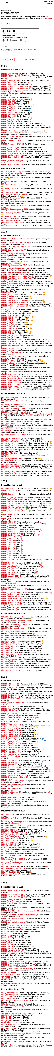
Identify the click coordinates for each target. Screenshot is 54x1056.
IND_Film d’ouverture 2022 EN (12, 1037)
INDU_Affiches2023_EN (10, 872)
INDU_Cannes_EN (8, 1004)
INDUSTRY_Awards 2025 (10, 440)
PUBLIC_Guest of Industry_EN (12, 157)
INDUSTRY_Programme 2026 (12, 205)
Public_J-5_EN (6, 941)
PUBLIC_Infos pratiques (10, 131)
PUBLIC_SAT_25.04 (8, 82)
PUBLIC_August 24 (8, 514)
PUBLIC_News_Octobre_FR (11, 902)
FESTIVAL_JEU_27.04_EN (10, 729)
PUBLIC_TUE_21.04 (8, 109)
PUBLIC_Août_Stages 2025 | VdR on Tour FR (17, 278)
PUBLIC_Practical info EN (10, 343)
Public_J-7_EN (6, 935)
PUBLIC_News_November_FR (12, 898)
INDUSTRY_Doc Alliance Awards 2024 (15, 632)
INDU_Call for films (8, 998)
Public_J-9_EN (6, 929)
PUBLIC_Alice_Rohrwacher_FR (12, 785)
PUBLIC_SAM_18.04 (8, 122)
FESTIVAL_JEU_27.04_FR (10, 727)
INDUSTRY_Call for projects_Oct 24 (14, 624)
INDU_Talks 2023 (7, 850)
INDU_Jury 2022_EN (9, 1028)
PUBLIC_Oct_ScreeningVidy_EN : (13, 261)
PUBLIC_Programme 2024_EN (12, 593)
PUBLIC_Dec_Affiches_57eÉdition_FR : (15, 242)
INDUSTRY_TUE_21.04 (9, 185)
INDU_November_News (10, 995)
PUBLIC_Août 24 (7, 518)
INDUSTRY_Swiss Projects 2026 (13, 198)
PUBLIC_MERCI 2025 (9, 298)
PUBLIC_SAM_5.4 (8, 338)
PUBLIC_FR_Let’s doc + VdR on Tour (14, 503)
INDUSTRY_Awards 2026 (10, 177)
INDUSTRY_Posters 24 (9, 671)
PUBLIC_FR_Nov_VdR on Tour (12, 499)
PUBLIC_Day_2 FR (8, 555)
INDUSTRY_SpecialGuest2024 (12, 665)
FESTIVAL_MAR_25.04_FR (11, 734)
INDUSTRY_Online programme (12, 174)
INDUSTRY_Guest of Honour (11, 226)
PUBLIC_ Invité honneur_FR (11, 386)
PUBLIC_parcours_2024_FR (11, 578)
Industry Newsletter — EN (17, 41)
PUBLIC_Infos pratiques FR (11, 345)
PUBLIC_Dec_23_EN (9, 490)
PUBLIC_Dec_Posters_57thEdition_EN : (15, 239)
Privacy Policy (26, 49)
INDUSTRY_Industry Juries (11, 216)
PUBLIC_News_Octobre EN (11, 900)
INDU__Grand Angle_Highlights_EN (14, 855)
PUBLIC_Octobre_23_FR (10, 695)
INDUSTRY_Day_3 (7, 647)
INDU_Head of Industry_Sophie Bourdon (16, 1009)
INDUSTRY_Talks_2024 (9, 652)
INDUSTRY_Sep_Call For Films (12, 825)
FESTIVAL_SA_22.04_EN (10, 749)
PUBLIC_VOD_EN (7, 293)
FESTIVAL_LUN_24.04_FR (11, 742)
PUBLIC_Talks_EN (8, 349)
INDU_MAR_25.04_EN (9, 840)
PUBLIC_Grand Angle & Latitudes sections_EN (18, 969)
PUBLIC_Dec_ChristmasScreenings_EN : (16, 246)
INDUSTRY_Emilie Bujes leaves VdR (14, 202)
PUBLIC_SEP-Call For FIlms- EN (12, 703)
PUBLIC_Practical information (12, 127)
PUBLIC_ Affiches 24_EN (10, 608)
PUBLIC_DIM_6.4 (7, 334)
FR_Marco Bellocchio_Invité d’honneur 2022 (17, 984)
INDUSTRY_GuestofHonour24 (12, 667)
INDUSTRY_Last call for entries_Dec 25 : (16, 397)
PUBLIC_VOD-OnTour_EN (10, 714)
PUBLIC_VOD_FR (7, 295)
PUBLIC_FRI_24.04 (8, 97)
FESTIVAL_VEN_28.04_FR (11, 721)
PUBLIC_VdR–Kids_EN (9, 775)
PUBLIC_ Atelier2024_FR (10, 596)
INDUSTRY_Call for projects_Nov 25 (14, 408)
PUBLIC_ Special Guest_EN (11, 600)
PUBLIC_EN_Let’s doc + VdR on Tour (14, 501)
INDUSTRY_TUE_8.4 (8, 442)
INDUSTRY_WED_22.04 (10, 181)
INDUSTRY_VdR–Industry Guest (12, 222)
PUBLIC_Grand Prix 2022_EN (12, 928)
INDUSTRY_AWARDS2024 (10, 643)
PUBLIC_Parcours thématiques (12, 133)
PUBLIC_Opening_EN (9, 364)
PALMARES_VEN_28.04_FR (11, 719)
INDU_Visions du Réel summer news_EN (16, 1000)
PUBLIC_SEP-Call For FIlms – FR (13, 699)
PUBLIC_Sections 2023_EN (11, 766)
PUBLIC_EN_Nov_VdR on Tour (12, 498)
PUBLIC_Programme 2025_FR (12, 362)
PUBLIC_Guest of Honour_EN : (12, 164)
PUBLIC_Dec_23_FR (9, 494)
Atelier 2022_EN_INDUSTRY (11, 1041)
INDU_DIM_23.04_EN (9, 844)
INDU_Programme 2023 (10, 853)
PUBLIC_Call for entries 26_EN (12, 282)
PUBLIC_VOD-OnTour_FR (10, 710)
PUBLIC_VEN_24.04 (8, 99)
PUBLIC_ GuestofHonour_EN (11, 604)
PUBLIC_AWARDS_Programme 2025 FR (16, 306)
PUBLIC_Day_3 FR (8, 552)
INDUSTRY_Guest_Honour (11, 473)
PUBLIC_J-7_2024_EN (9, 572)
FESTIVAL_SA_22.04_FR (10, 751)
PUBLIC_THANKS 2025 (9, 297)
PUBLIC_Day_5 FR (8, 544)
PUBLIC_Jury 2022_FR (9, 954)
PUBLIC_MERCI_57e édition (11, 81)
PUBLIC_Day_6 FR (8, 542)
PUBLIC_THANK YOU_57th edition (14, 77)
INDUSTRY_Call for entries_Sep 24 (13, 628)
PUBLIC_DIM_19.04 (8, 118)
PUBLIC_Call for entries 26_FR (12, 284)
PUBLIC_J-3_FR (7, 944)
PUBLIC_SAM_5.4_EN (9, 336)
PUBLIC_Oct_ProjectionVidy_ (12, 265)
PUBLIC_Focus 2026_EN (10, 150)
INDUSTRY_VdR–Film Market (11, 449)
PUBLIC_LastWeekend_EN (11, 533)
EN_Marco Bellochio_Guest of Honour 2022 (17, 980)
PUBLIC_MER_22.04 (8, 107)
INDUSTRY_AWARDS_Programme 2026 (15, 172)
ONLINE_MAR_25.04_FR (10, 738)
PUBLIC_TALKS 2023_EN (10, 760)
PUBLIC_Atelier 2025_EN (10, 371)
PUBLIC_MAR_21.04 (8, 110)
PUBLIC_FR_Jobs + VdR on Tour (13, 507)
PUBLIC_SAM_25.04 (8, 84)
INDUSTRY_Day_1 (7, 650)
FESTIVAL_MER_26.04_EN (11, 732)
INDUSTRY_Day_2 (7, 649)
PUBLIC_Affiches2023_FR (11, 799)
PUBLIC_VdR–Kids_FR (9, 773)
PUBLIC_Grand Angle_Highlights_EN (14, 777)
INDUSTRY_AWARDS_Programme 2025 (15, 434)
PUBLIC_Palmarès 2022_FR (11, 926)
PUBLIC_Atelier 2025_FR (10, 375)
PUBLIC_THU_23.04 (8, 101)
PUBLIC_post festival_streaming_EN (14, 918)
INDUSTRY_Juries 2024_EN (11, 658)
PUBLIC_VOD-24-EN (8, 522)
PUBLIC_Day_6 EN (8, 540)
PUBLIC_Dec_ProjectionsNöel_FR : (14, 250)
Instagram (48, 19)
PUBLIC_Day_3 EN (8, 554)
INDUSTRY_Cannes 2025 (10, 423)
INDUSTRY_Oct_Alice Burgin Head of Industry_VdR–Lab (21, 822)
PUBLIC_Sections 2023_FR (11, 768)
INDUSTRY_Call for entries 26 (12, 419)
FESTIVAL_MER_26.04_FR (11, 730)
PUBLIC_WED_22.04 (9, 105)
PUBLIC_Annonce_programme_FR (14, 961)
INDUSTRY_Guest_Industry (11, 472)
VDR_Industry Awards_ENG (11, 1013)
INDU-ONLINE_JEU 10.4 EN (11, 438)
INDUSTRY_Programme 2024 (12, 660)
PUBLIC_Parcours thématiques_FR (14, 356)
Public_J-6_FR (6, 937)
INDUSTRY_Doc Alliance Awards (13, 425)
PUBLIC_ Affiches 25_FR (10, 390)
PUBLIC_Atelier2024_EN (10, 595)
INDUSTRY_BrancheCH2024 (11, 654)
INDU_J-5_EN (6, 1019)
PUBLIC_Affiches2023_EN (11, 798)
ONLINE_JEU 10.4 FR (9, 312)
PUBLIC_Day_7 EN (8, 539)
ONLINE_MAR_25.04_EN (10, 740)
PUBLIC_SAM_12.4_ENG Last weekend (15, 300)
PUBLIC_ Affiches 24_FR (10, 610)
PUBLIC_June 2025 (8, 285)
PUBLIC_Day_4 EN (8, 550)
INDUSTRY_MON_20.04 (10, 189)
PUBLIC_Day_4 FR (8, 548)
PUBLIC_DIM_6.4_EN (9, 332)
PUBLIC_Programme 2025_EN (12, 360)
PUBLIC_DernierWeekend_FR (12, 535)
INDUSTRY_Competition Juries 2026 (14, 209)
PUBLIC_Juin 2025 (8, 289)
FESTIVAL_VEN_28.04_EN (11, 725)
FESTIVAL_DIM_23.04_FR (10, 747)
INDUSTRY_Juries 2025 (9, 455)
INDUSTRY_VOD (7, 431)
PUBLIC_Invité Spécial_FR (10, 151)
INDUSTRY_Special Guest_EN (12, 468)
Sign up (5, 46)
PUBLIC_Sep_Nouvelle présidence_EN (15, 269)
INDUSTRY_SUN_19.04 (9, 192)
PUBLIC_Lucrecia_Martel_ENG (12, 801)
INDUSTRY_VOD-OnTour (10, 831)
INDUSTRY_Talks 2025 (9, 453)
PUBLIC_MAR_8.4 (8, 323)
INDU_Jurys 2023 (7, 851)
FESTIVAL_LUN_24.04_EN (11, 744)
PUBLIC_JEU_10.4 (7, 319)
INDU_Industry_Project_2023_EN (13, 859)
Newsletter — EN (14, 32)
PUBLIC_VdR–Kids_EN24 (10, 581)
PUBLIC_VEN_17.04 (8, 125)
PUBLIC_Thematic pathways (11, 136)
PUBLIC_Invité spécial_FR (10, 379)
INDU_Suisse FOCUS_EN (10, 1024)
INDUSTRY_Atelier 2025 (10, 466)
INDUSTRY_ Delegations (10, 464)
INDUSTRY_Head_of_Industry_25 (13, 421)
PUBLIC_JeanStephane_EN (11, 792)
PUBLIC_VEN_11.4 (7, 315)
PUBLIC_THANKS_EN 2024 (11, 528)
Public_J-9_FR (6, 931)
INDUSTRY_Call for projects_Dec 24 (14, 617)
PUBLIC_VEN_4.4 (7, 341)
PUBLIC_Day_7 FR (8, 537)
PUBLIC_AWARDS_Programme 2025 (14, 304)
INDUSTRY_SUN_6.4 (8, 447)
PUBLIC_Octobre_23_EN (10, 697)
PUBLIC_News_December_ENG (13, 890)
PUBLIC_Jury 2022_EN (9, 957)
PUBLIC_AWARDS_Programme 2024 (14, 529)
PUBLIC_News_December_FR (12, 894)
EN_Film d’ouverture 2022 (10, 972)
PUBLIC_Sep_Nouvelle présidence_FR (15, 272)
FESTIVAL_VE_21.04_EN (10, 755)
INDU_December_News (10, 993)
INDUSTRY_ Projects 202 (10, 460)
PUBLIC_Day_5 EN (8, 546)
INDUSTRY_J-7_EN (8, 1015)
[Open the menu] (2, 2)
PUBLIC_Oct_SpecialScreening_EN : (14, 254)
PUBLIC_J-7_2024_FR (9, 574)
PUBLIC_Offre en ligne (9, 94)
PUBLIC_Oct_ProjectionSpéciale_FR (14, 257)
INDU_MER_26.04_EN (9, 838)
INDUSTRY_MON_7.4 (9, 444)
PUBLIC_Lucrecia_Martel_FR (12, 805)
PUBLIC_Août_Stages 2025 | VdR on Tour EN (17, 276)
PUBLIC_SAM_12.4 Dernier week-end (14, 302)
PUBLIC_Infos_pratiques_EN (11, 565)
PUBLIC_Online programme (11, 90)
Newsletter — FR (15, 36)
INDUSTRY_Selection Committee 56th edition (17, 621)
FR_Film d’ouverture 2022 (10, 974)
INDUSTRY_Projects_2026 (11, 213)
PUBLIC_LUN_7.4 (7, 326)
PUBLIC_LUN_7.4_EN (9, 325)
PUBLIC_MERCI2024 (9, 526)
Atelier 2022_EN (7, 978)
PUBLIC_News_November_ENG (13, 896)
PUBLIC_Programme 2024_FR (12, 589)
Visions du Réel (6, 10)
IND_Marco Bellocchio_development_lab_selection (19, 1045)
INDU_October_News (9, 996)
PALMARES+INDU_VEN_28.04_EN (14, 833)
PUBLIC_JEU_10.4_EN (9, 317)
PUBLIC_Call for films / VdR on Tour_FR (15, 907)
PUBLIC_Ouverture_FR (9, 367)
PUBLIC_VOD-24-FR (8, 524)
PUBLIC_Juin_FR (7, 708)
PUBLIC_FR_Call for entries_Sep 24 (14, 511)
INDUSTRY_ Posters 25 (9, 475)
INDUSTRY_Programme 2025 (12, 459)
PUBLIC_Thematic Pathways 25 (12, 352)
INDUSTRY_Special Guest (10, 220)
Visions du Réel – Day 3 (9, 1022)
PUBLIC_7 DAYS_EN (8, 952)
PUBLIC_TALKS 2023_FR (10, 757)
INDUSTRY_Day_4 (7, 645)
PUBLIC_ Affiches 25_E (9, 388)
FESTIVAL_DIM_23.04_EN (11, 745)
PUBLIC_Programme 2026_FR (12, 140)
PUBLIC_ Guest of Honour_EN (12, 384)
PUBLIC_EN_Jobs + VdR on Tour (13, 505)
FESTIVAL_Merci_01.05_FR (11, 716)
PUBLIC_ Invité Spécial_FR (11, 598)
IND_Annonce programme (10, 1032)
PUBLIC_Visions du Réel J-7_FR (12, 950)
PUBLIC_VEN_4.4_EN (9, 339)
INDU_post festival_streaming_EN (13, 1006)
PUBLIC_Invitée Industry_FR (11, 155)
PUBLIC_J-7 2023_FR (9, 764)
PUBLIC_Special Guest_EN (11, 153)
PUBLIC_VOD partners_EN (11, 73)
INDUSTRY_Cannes (8, 829)
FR (24, 265)
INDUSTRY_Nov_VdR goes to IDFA (13, 818)
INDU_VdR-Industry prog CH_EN (13, 868)
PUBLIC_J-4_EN (7, 943)
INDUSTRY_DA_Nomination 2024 (13, 637)
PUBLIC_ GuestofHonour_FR (11, 602)
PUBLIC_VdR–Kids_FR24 (10, 585)
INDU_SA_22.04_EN (8, 846)
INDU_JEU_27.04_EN (9, 835)
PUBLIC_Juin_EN (7, 706)
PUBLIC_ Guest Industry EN (11, 380)
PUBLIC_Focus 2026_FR (10, 148)
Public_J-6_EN (6, 939)
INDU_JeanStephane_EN (10, 866)
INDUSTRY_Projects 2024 (10, 662)
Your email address (7, 24)
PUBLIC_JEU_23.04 (8, 103)
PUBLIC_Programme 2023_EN (12, 770)
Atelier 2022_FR (7, 976)
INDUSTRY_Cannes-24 (9, 635)
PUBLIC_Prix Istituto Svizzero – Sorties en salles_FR (20, 915)
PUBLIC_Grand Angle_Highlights (13, 781)
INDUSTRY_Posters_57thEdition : (13, 401)
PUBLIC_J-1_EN (7, 946)
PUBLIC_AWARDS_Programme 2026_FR (16, 88)
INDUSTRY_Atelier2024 (9, 663)
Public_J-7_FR (6, 933)
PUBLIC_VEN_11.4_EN (9, 313)
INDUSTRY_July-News (9, 827)
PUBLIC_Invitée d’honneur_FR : (12, 161)
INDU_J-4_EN (6, 1021)
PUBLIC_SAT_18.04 (8, 120)
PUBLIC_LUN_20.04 (8, 114)
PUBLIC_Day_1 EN (8, 563)
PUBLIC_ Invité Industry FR (11, 382)
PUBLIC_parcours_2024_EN (11, 576)
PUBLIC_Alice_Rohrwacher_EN (12, 788)
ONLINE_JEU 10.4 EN (9, 310)
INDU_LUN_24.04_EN (9, 842)
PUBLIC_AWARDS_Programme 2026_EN (16, 86)
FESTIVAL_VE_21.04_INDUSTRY (13, 848)
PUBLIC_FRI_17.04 (8, 123)
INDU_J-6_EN (6, 1017)
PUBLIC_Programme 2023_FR (12, 771)
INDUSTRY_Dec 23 (8, 814)
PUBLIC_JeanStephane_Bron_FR (13, 794)
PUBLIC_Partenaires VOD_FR (12, 75)
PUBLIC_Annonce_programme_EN (14, 963)
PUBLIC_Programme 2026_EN (12, 144)
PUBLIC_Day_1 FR (7, 559)
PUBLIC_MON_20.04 (9, 112)
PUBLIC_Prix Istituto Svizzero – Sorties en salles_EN (20, 911)
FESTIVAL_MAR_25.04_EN (11, 736)
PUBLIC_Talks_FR (7, 351)
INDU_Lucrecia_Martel (9, 874)
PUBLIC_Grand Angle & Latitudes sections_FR (18, 965)
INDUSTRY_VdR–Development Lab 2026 (16, 412)
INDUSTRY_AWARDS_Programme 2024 (15, 641)
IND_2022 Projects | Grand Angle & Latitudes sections (21, 1034)
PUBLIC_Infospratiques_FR (11, 567)
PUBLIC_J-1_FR (7, 948)
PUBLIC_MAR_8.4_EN (9, 321)
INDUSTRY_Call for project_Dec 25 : (14, 405)
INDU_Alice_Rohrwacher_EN (11, 863)
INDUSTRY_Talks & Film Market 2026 (14, 194)
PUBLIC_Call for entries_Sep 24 (13, 509)
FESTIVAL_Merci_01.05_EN (11, 717)
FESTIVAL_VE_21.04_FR (10, 753)
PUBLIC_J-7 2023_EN (9, 762)
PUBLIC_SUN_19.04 (8, 116)
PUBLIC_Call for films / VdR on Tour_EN (16, 903)
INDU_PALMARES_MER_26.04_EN (14, 837)
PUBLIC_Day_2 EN (8, 557)
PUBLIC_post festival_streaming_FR (14, 922)
